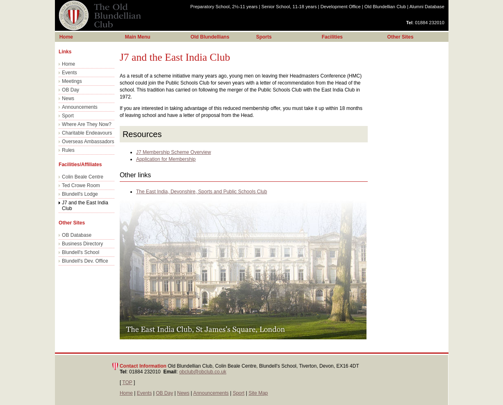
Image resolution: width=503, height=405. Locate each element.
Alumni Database (427, 6)
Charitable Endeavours (87, 133)
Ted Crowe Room (81, 185)
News (68, 98)
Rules (68, 150)
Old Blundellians (210, 37)
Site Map (258, 393)
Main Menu (137, 37)
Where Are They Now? (87, 124)
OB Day (70, 90)
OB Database (76, 235)
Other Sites (400, 37)
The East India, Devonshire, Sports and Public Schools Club (201, 191)
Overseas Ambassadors (88, 141)
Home (68, 64)
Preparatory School (223, 6)
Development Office (341, 6)
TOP (127, 382)
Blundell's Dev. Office (85, 261)
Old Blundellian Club (385, 6)
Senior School (289, 6)
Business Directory (82, 244)
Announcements (80, 107)
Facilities (332, 37)
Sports (264, 37)
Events (69, 73)
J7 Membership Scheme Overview (173, 152)
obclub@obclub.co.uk (202, 372)
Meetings (72, 81)
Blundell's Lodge (80, 194)
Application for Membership (166, 159)
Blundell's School (80, 252)
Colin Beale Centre (82, 177)
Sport (68, 116)
